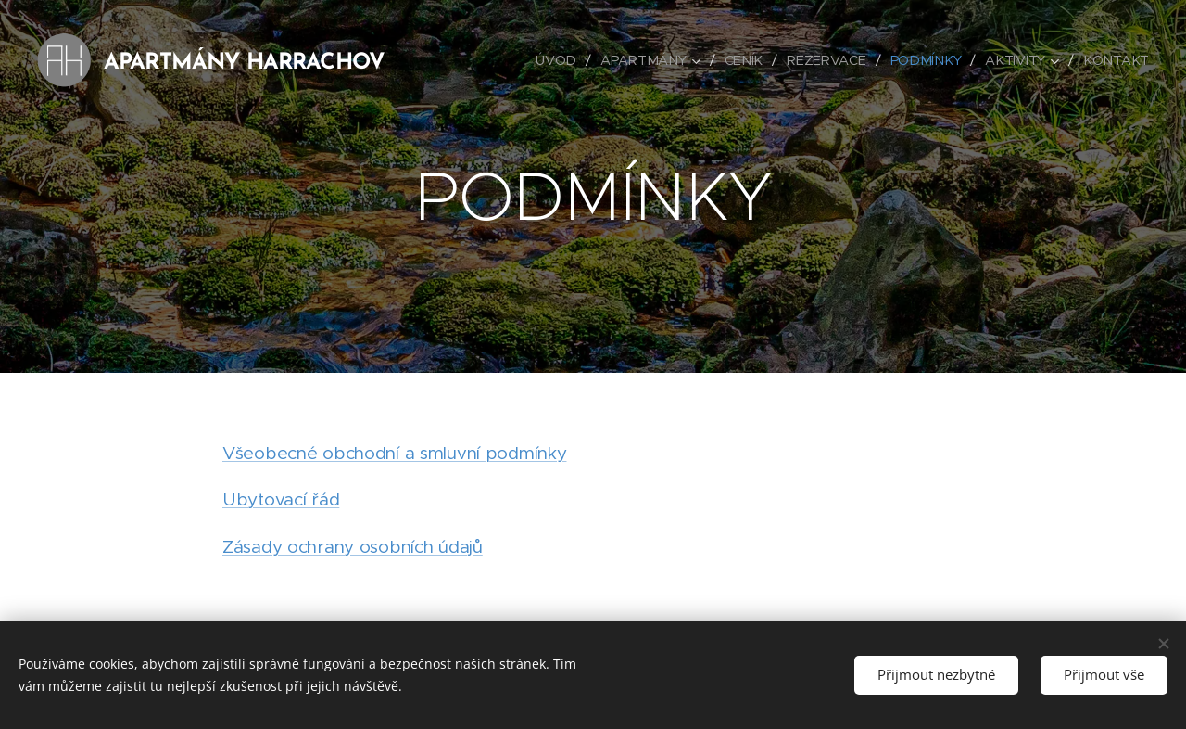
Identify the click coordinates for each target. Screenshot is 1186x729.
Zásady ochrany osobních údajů (352, 546)
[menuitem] (569, 60)
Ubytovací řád (280, 499)
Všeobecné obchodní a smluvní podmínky (394, 453)
